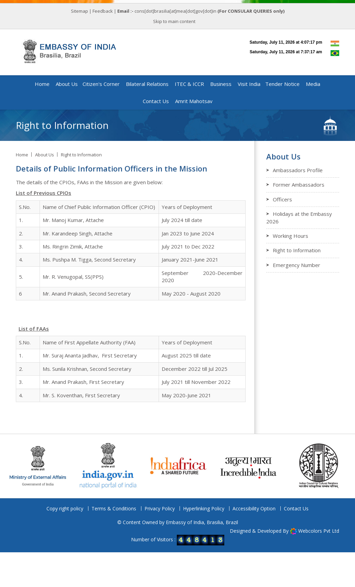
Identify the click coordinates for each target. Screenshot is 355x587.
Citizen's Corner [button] (101, 83)
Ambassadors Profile (298, 170)
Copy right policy (64, 508)
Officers (282, 199)
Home (42, 83)
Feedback (103, 11)
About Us (44, 155)
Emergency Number (296, 265)
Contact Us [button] (156, 101)
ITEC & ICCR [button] (189, 83)
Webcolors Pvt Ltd (318, 531)
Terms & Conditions (114, 508)
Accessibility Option (254, 508)
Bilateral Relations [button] (147, 83)
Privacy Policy (159, 508)
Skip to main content (174, 21)
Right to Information (81, 155)
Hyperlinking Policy (203, 508)
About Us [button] (67, 83)
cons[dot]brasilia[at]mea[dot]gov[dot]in (176, 11)
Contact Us (296, 508)
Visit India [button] (249, 83)
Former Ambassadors (298, 184)
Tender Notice (282, 83)
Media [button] (313, 83)
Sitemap (79, 11)
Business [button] (221, 83)
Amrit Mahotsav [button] (194, 101)
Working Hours (290, 235)
